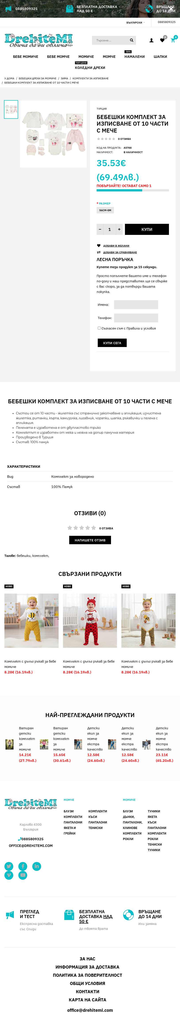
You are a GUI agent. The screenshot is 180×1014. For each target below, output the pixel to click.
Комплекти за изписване (91, 78)
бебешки (24, 556)
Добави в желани (116, 246)
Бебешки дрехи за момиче (37, 78)
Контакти (87, 962)
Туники (154, 782)
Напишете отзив (90, 540)
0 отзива (124, 138)
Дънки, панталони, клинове (132, 793)
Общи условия (87, 954)
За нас (87, 930)
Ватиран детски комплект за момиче (27, 710)
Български (134, 22)
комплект (40, 556)
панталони (73, 794)
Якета (152, 788)
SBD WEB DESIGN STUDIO (44, 997)
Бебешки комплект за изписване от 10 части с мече (41, 82)
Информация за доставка (87, 938)
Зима (64, 78)
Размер (104, 203)
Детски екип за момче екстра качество (95, 710)
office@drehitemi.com (31, 817)
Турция (102, 108)
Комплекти (73, 788)
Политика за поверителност (87, 946)
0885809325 (26, 8)
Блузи (69, 782)
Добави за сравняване (120, 252)
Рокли (128, 810)
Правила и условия (141, 328)
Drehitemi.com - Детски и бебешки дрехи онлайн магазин (43, 1001)
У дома (9, 78)
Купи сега (112, 343)
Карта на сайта (87, 971)
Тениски (95, 799)
